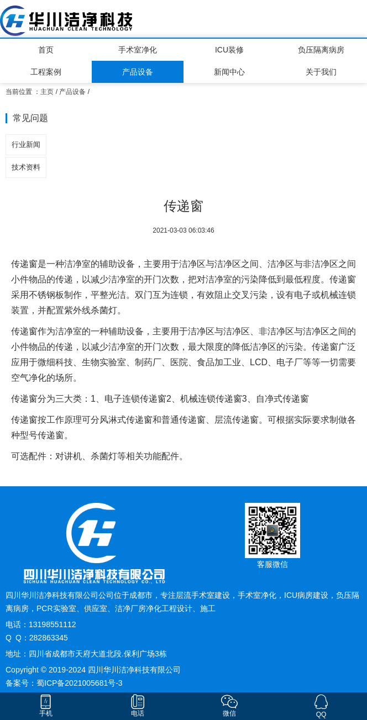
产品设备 (137, 71)
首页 (46, 49)
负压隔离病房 (321, 49)
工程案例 (45, 71)
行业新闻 (26, 144)
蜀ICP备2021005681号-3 (79, 683)
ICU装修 (229, 49)
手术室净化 (137, 49)
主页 (47, 92)
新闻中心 (229, 71)
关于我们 (321, 71)
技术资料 (26, 167)
